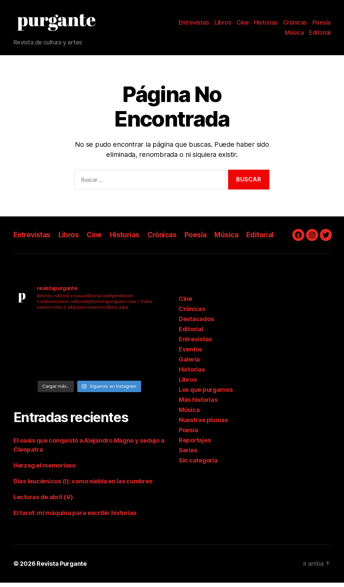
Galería (189, 363)
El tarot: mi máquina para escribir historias (74, 517)
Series (188, 454)
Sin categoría (198, 464)
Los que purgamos (206, 394)
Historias (266, 24)
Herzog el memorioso (44, 469)
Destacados (196, 323)
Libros (222, 24)
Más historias (198, 404)
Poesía (321, 24)
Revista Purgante (62, 568)
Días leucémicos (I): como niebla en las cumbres (82, 485)
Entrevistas (194, 24)
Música (294, 34)
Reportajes (195, 444)
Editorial (320, 34)
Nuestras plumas (203, 424)
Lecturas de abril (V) (43, 501)
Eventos (190, 353)
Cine (242, 24)
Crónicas (295, 24)
